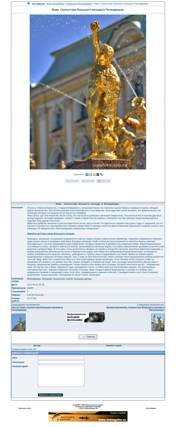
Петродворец (34, 278)
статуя (69, 278)
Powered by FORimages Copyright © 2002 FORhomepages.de (88, 407)
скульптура (59, 278)
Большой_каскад (82, 278)
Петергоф (47, 278)
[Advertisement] (88, 191)
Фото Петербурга (55, 3)
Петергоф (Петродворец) (79, 3)
